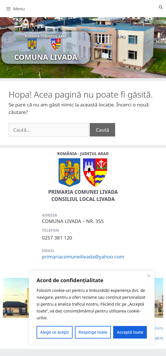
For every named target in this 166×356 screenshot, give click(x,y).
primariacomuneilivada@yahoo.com (83, 256)
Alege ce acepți (54, 332)
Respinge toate (93, 332)
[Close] (148, 275)
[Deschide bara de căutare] (160, 7)
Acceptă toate (130, 332)
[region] (92, 308)
